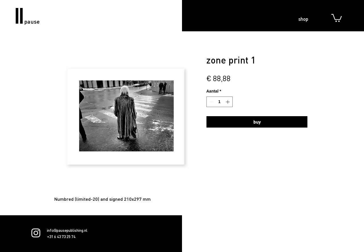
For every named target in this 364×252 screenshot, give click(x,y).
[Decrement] (210, 102)
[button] (336, 17)
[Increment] (228, 102)
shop (303, 19)
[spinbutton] (219, 102)
